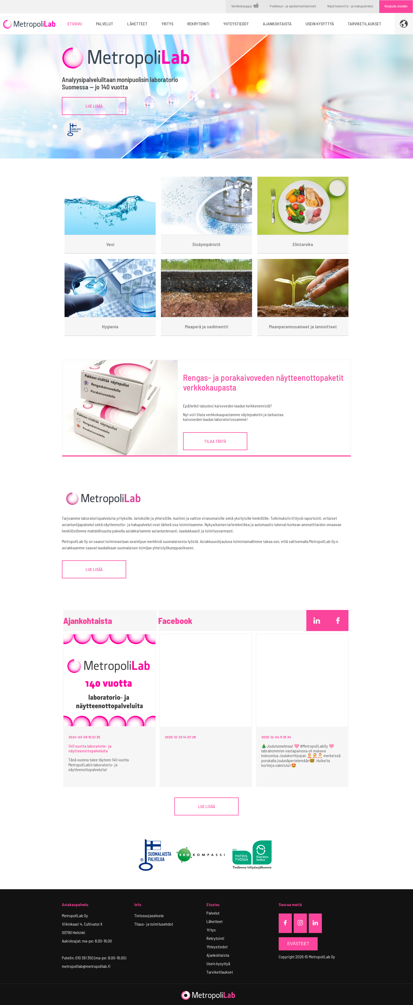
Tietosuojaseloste (149, 915)
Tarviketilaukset (219, 971)
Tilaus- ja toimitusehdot (153, 923)
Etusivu (212, 904)
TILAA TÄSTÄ (215, 441)
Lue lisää (94, 105)
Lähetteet (214, 921)
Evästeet (298, 943)
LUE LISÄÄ (94, 569)
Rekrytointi (215, 938)
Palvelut (212, 912)
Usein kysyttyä (218, 963)
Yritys (211, 929)
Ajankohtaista (217, 955)
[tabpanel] (206, 96)
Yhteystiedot (217, 946)
